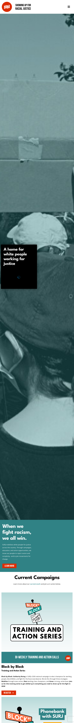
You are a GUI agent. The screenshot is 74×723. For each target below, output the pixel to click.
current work (35, 584)
